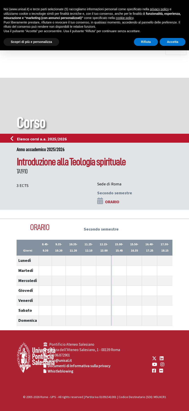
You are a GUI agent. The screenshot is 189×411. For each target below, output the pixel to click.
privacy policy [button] (159, 9)
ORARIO (112, 202)
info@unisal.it (60, 360)
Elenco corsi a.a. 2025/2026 (40, 139)
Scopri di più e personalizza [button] (31, 42)
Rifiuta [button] (146, 42)
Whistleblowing (60, 371)
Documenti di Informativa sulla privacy (79, 366)
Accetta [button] (172, 42)
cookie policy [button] (124, 18)
